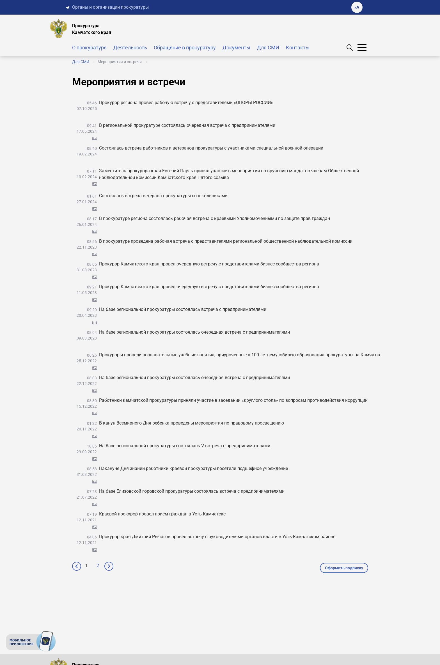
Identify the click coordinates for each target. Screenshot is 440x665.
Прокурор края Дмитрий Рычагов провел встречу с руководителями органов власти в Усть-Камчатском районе (217, 536)
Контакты (298, 48)
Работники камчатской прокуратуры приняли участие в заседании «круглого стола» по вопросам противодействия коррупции (233, 400)
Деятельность (130, 48)
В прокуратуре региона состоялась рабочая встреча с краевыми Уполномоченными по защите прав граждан (214, 218)
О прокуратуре (89, 48)
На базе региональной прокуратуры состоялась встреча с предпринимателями (182, 309)
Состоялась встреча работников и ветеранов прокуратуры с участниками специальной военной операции (211, 148)
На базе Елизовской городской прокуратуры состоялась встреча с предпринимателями (192, 491)
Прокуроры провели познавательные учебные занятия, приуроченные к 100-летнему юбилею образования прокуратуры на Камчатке (240, 354)
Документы (236, 48)
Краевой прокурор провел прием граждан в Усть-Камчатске (162, 514)
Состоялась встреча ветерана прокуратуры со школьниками (163, 195)
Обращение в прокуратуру (185, 48)
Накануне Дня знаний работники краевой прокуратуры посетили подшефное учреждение (193, 468)
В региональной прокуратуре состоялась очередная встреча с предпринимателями (187, 125)
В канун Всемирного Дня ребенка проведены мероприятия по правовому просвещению (191, 423)
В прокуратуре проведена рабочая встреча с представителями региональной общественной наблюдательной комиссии (225, 241)
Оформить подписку (344, 568)
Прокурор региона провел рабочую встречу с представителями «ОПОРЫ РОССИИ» (186, 102)
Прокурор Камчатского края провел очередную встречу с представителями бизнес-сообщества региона (209, 264)
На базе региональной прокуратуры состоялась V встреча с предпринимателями (184, 445)
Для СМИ (268, 48)
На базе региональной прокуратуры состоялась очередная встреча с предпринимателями (194, 332)
